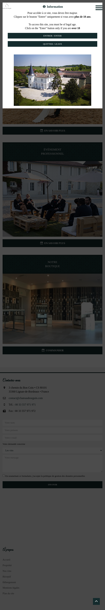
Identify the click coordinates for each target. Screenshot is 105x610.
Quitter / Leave (52, 44)
